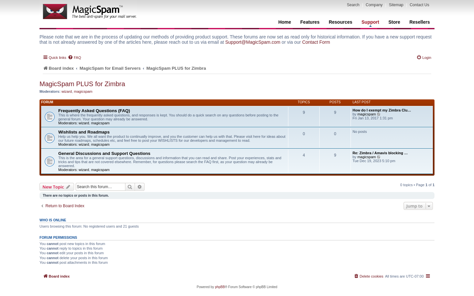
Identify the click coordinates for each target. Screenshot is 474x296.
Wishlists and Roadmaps (84, 132)
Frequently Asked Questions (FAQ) (94, 110)
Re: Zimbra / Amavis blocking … (380, 153)
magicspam (83, 91)
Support (370, 23)
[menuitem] (74, 58)
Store (394, 22)
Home (284, 22)
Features (309, 22)
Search (353, 5)
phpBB (220, 287)
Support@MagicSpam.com (252, 42)
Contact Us (419, 5)
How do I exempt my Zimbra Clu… (382, 110)
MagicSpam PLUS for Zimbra (82, 83)
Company (374, 5)
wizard (67, 91)
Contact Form (316, 42)
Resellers (419, 22)
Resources (341, 22)
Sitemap (396, 5)
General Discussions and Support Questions (104, 153)
